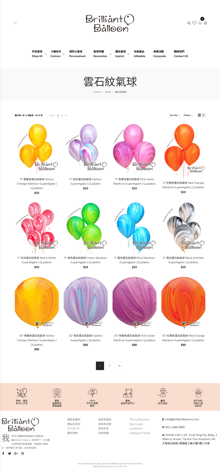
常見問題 (103, 433)
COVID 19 (73, 428)
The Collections (139, 419)
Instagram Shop (139, 433)
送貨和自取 (104, 424)
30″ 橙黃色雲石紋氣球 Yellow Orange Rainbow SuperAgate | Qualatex (37, 340)
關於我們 (72, 433)
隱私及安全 (73, 424)
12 (58, 115)
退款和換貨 (104, 419)
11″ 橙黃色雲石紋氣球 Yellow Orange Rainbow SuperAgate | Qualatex (37, 184)
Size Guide (136, 424)
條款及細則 (73, 419)
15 (62, 115)
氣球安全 (103, 428)
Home (97, 92)
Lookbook (135, 428)
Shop (108, 92)
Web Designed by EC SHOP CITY (110, 466)
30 (66, 115)
